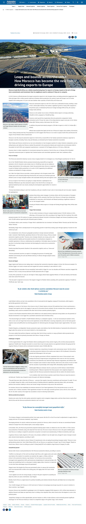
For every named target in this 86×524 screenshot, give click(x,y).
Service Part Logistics (62, 6)
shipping (5, 506)
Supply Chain (21, 6)
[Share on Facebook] (69, 37)
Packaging (71, 6)
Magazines (42, 2)
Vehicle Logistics (41, 6)
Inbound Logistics (30, 6)
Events (23, 2)
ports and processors (76, 504)
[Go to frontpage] (11, 2)
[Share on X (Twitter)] (72, 37)
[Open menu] (4, 2)
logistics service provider (49, 504)
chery (9, 504)
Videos (68, 2)
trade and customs (18, 506)
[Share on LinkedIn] (75, 37)
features (27, 504)
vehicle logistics (27, 506)
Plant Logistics (50, 6)
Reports (51, 2)
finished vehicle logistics (36, 504)
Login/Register (78, 2)
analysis (5, 504)
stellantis (11, 506)
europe (22, 504)
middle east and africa (61, 504)
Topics (13, 6)
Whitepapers (60, 2)
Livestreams (33, 2)
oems (69, 504)
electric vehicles (15, 504)
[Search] (73, 2)
